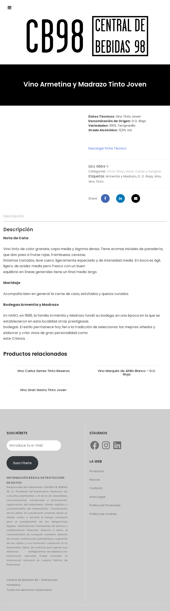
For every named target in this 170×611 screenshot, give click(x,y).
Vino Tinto (96, 181)
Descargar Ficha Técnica (107, 148)
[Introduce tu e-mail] (34, 445)
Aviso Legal (97, 497)
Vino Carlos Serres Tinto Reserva (43, 371)
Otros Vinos (115, 171)
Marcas (94, 480)
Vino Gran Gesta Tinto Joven (43, 390)
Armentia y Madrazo (121, 176)
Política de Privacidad (104, 505)
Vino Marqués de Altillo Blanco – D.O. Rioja (127, 373)
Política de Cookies (103, 514)
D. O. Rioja (145, 176)
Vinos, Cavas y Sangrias (143, 171)
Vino (157, 176)
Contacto (96, 488)
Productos (96, 471)
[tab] (13, 216)
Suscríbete (22, 462)
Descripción (13, 216)
